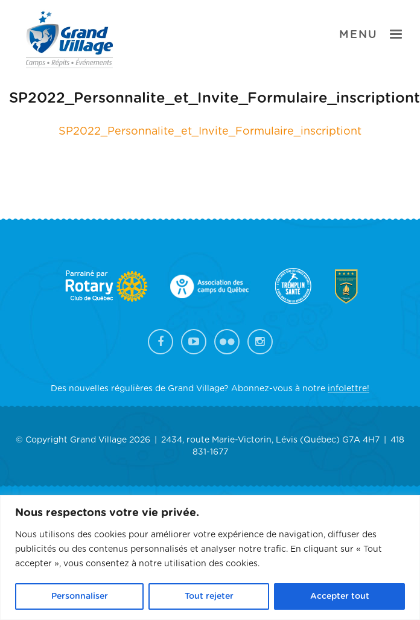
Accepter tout (339, 596)
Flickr (227, 341)
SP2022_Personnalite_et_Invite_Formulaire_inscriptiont (210, 131)
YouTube (193, 341)
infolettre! (348, 389)
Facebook (160, 341)
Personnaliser (79, 596)
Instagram (260, 341)
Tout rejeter (209, 596)
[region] (210, 557)
